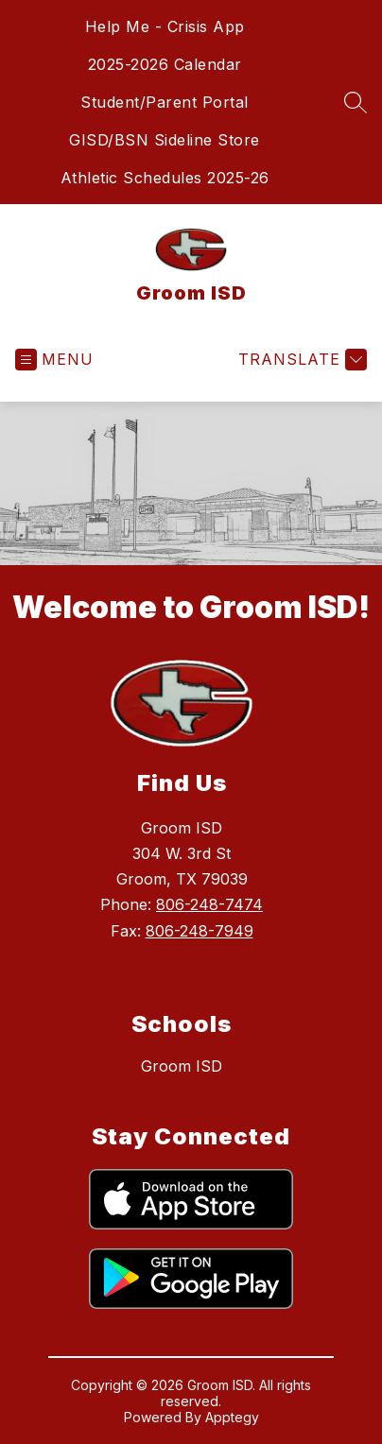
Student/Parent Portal (164, 102)
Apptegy (232, 1417)
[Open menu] (54, 359)
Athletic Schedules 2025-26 (165, 177)
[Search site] (355, 102)
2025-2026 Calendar (165, 64)
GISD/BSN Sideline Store (164, 139)
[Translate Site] (300, 359)
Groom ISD (181, 1066)
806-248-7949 (199, 930)
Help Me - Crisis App (165, 26)
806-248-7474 (209, 904)
